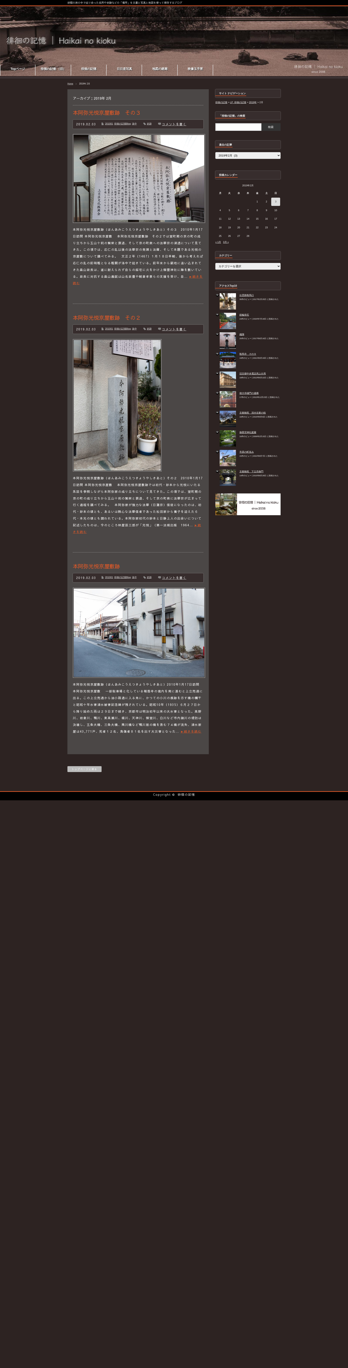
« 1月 (218, 242)
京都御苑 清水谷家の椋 (252, 412)
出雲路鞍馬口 (246, 295)
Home (70, 83)
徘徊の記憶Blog (122, 123)
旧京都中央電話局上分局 (252, 373)
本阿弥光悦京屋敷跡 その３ (107, 112)
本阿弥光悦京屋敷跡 (96, 566)
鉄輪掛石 (244, 314)
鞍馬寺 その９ (247, 354)
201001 (109, 123)
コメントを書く (174, 124)
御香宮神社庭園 (247, 432)
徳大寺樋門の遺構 (249, 393)
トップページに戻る (84, 769)
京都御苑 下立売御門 (251, 471)
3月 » (226, 242)
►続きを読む (191, 731)
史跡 (149, 123)
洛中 (134, 123)
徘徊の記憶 (186, 794)
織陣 (241, 334)
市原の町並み (246, 452)
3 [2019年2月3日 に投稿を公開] (275, 201)
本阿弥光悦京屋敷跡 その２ (107, 317)
